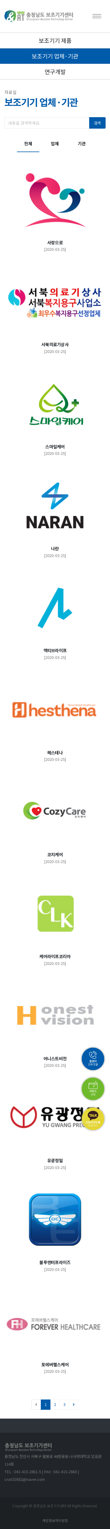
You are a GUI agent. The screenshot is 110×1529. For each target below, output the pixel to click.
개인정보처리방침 (55, 1520)
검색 (97, 123)
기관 (82, 143)
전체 (28, 143)
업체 (55, 143)
